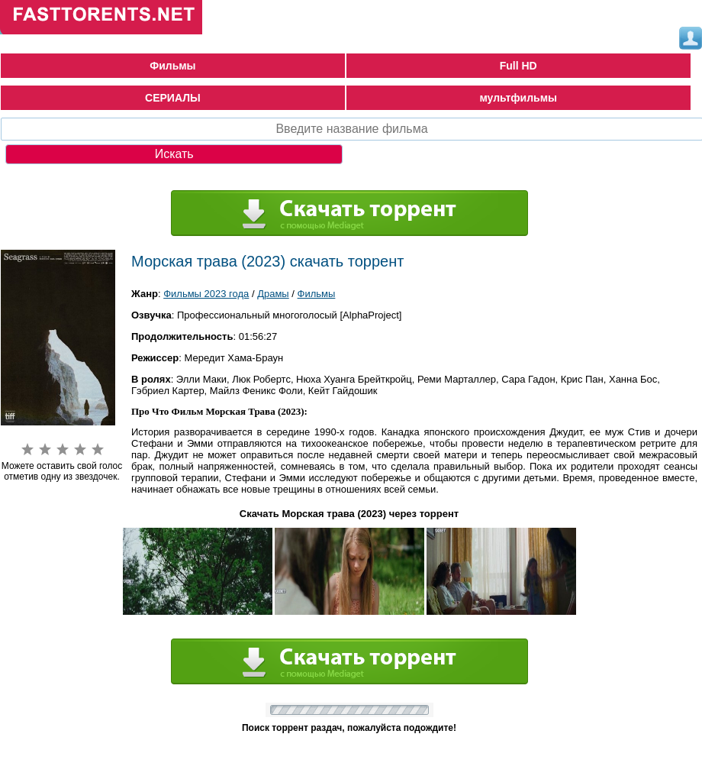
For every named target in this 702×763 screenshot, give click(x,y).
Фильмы (172, 66)
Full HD (518, 66)
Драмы (273, 293)
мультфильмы (518, 98)
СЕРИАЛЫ (173, 98)
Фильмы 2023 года (206, 293)
